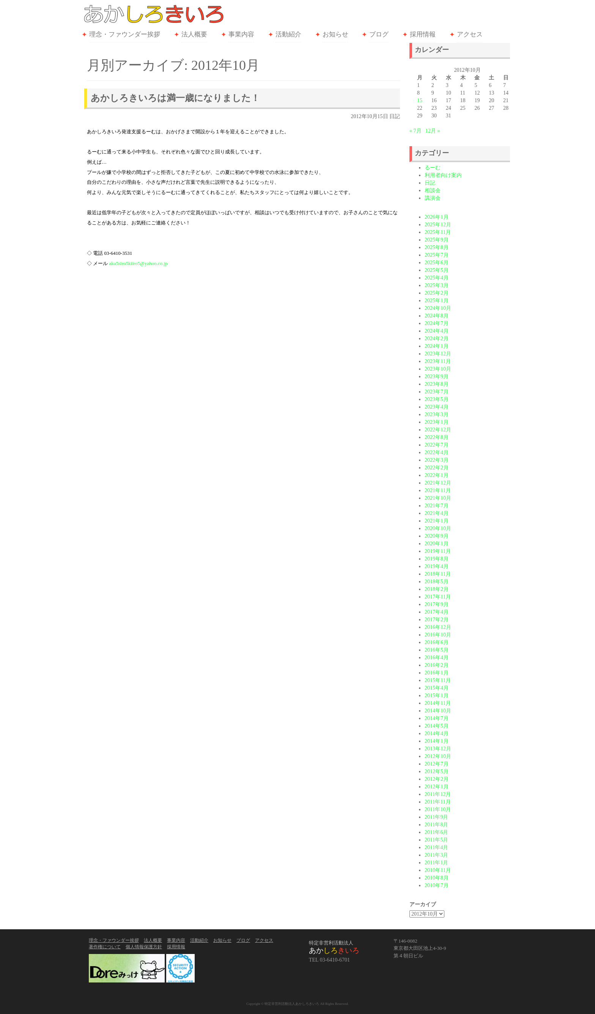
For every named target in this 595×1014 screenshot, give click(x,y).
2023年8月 (437, 384)
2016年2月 (437, 665)
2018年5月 (437, 581)
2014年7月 (437, 718)
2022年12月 (438, 430)
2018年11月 (438, 574)
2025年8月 (437, 247)
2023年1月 (437, 422)
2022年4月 (437, 452)
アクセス (470, 34)
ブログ (379, 34)
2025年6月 (437, 262)
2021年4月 (437, 513)
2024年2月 (437, 338)
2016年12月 (438, 627)
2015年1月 (437, 695)
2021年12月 (438, 483)
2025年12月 (438, 224)
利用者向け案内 (443, 175)
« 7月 (415, 131)
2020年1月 (437, 543)
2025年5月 (437, 270)
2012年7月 (437, 764)
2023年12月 (438, 354)
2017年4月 (437, 612)
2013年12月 (438, 749)
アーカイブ (422, 904)
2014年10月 (438, 711)
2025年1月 (437, 300)
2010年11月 (438, 870)
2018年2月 (437, 589)
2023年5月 (437, 399)
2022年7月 (437, 445)
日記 (394, 116)
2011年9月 (436, 817)
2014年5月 (437, 726)
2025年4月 (437, 278)
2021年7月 (437, 506)
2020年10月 (438, 528)
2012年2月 (437, 779)
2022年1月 (437, 475)
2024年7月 (437, 323)
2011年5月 (436, 840)
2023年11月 (438, 361)
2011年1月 (436, 863)
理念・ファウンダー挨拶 (124, 34)
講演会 (433, 198)
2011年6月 (436, 832)
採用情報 (423, 34)
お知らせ (335, 34)
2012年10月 (438, 756)
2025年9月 (437, 240)
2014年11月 (438, 703)
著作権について (105, 946)
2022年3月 (437, 460)
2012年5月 (437, 771)
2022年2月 (437, 468)
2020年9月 (437, 536)
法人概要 (194, 34)
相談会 (433, 190)
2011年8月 (436, 825)
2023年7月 (437, 392)
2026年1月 (437, 217)
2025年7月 (437, 255)
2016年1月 (437, 673)
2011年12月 (438, 794)
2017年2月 (437, 619)
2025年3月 (437, 285)
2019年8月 (437, 559)
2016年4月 (437, 657)
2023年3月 (437, 414)
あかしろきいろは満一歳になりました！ (175, 98)
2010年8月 (437, 878)
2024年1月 (437, 346)
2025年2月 (437, 293)
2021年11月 (438, 490)
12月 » (432, 131)
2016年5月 (437, 650)
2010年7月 (437, 885)
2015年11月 (438, 680)
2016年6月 (437, 642)
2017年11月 (438, 597)
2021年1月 (437, 521)
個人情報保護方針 (144, 946)
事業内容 (241, 34)
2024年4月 (437, 331)
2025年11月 (438, 232)
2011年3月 (436, 855)
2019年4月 (437, 566)
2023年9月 (437, 376)
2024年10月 (438, 308)
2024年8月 (437, 316)
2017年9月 (437, 604)
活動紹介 (288, 34)
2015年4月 (437, 688)
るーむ (433, 168)
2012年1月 (437, 787)
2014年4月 (437, 733)
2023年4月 (437, 407)
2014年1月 (437, 741)
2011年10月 (438, 809)
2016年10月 (438, 635)
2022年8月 (437, 437)
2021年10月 (438, 498)
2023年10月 (438, 369)
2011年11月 (438, 802)
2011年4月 (436, 847)
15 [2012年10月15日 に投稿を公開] (419, 100)
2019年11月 (438, 551)
